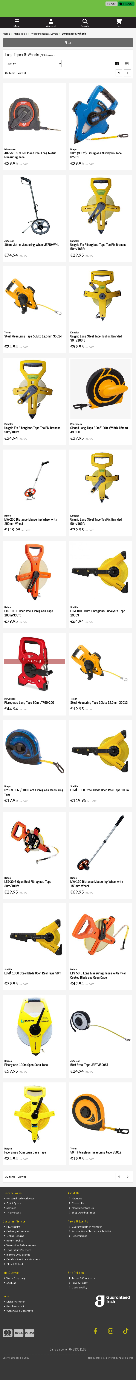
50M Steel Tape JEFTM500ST (89, 1065)
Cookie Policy (78, 1287)
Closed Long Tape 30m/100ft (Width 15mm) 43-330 (99, 430)
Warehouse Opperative (18, 1310)
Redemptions (78, 1235)
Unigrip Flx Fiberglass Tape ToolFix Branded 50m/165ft (98, 246)
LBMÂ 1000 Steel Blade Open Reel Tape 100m (99, 790)
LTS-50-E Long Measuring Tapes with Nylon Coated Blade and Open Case (98, 975)
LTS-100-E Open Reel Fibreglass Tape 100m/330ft (28, 613)
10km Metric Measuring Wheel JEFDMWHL (31, 244)
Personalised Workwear (18, 1198)
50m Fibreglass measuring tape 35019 (95, 1152)
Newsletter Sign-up (81, 1207)
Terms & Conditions (82, 1278)
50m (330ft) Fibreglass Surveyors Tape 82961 (96, 155)
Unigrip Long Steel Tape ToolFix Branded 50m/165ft (96, 521)
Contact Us (76, 1203)
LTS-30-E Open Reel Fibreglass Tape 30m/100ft (27, 883)
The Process (12, 1212)
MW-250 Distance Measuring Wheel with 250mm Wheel (30, 521)
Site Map (9, 1282)
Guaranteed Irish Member (85, 1226)
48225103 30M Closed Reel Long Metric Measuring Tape (30, 155)
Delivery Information (16, 1231)
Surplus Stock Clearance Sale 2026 (90, 1231)
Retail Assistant (13, 1306)
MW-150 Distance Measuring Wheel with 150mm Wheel (96, 883)
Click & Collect (13, 1264)
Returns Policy (13, 1240)
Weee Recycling (14, 1278)
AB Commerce (126, 1358)
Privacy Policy (78, 1282)
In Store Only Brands (16, 1254)
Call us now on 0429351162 (68, 1349)
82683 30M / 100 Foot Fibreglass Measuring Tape (33, 792)
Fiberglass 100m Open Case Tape (26, 1065)
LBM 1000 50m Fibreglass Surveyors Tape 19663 (97, 613)
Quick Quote (12, 1203)
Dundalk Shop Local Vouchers (21, 1259)
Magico (100, 1358)
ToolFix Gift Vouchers (17, 1249)
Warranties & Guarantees (19, 1245)
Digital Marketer (14, 1301)
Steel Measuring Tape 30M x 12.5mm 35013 (99, 702)
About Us (75, 1198)
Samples (9, 1207)
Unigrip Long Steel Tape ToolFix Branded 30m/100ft (96, 338)
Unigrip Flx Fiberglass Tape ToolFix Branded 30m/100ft (32, 430)
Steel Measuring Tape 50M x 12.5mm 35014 (33, 336)
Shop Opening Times (82, 1212)
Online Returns (13, 1235)
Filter (67, 42)
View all (22, 72)
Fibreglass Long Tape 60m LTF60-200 (29, 702)
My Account (11, 1226)
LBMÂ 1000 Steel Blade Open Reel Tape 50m (32, 973)
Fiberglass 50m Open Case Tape (25, 1152)
